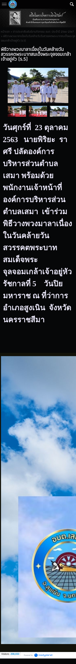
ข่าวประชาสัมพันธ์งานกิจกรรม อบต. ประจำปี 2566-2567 (43, 31)
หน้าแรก (5, 31)
